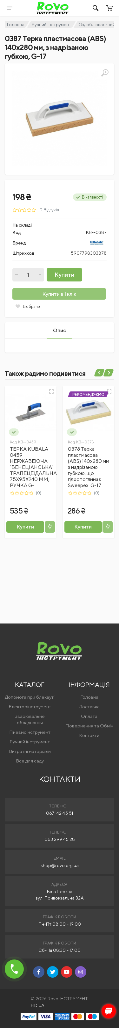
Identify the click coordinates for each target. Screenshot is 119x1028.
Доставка (89, 706)
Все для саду (30, 760)
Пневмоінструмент (29, 732)
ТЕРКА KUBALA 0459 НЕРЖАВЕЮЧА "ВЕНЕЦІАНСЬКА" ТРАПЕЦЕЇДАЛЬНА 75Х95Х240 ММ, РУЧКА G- (33, 467)
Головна (15, 24)
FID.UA (37, 1005)
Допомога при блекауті (30, 697)
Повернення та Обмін (89, 725)
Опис (59, 330)
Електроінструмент (30, 706)
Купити (64, 274)
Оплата (89, 716)
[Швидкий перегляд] (51, 391)
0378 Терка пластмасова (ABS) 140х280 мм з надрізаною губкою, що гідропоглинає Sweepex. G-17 (88, 467)
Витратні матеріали (30, 751)
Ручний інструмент (51, 24)
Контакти (89, 735)
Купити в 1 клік (59, 294)
